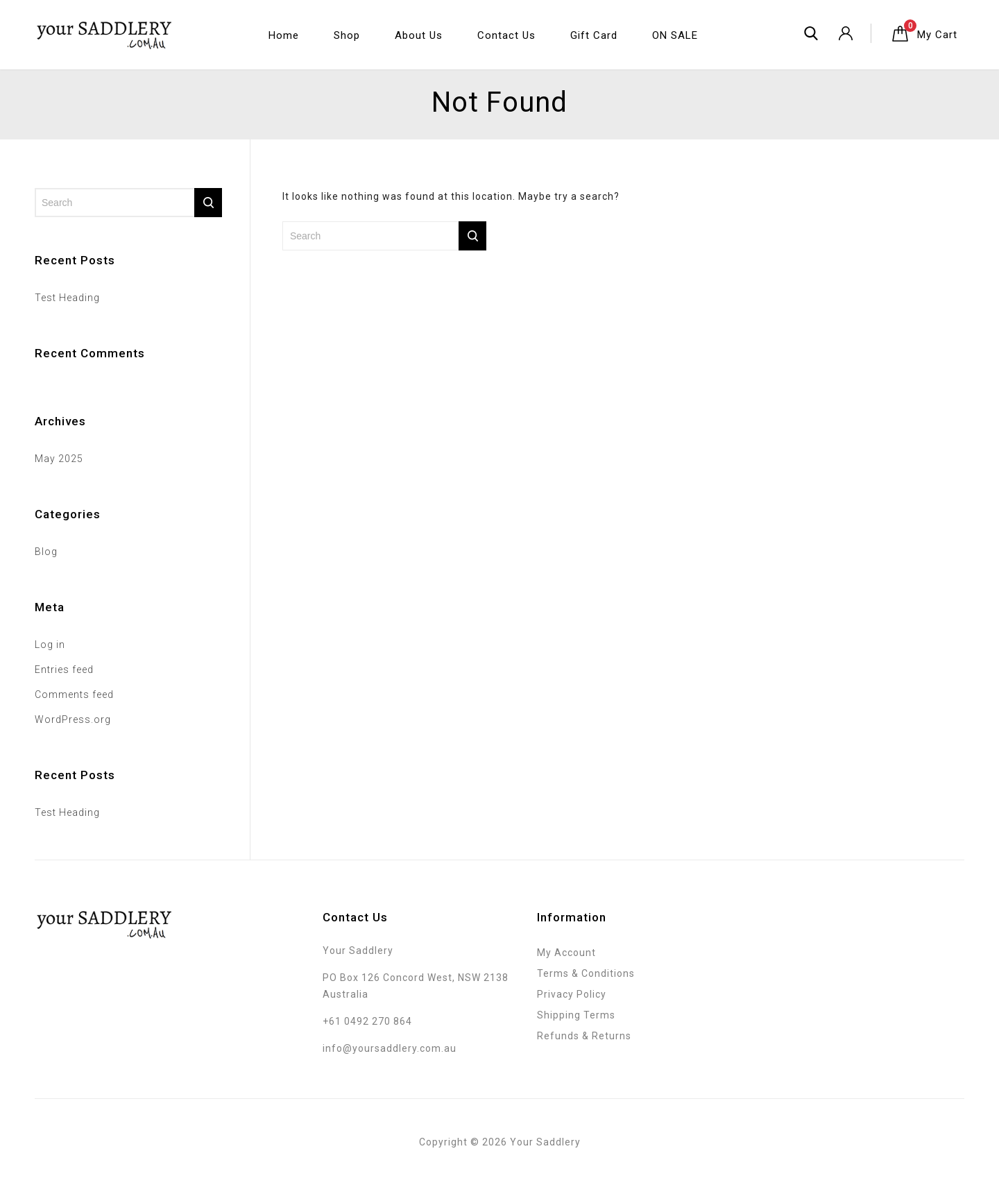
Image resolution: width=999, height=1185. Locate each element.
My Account (566, 952)
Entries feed (64, 669)
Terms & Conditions (586, 973)
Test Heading (67, 297)
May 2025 (59, 458)
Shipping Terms (576, 1015)
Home (283, 35)
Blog (46, 551)
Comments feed (74, 694)
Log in (50, 644)
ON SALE (675, 35)
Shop (347, 35)
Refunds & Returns (584, 1035)
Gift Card (593, 35)
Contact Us (506, 35)
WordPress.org (73, 719)
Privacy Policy (571, 994)
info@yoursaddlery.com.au (389, 1048)
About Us (419, 35)
